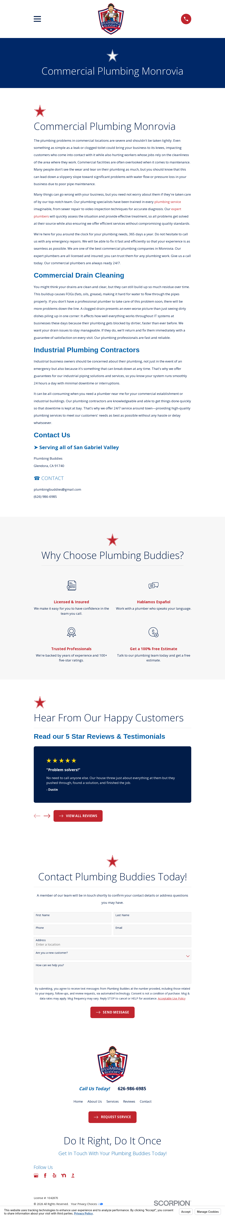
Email (118, 928)
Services (112, 1101)
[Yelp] (54, 1175)
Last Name (122, 915)
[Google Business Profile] (36, 1175)
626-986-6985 (132, 1088)
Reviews (129, 1101)
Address (41, 940)
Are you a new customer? (52, 953)
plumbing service (167, 201)
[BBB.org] (73, 1175)
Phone (40, 928)
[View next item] (47, 816)
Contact (145, 1101)
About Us (94, 1101)
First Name (43, 915)
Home (78, 1101)
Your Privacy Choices (87, 1204)
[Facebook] (45, 1175)
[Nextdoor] (63, 1175)
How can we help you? (50, 965)
